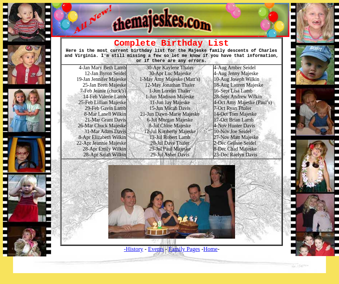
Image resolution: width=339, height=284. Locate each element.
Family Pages (184, 249)
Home (211, 249)
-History (133, 249)
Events (156, 249)
